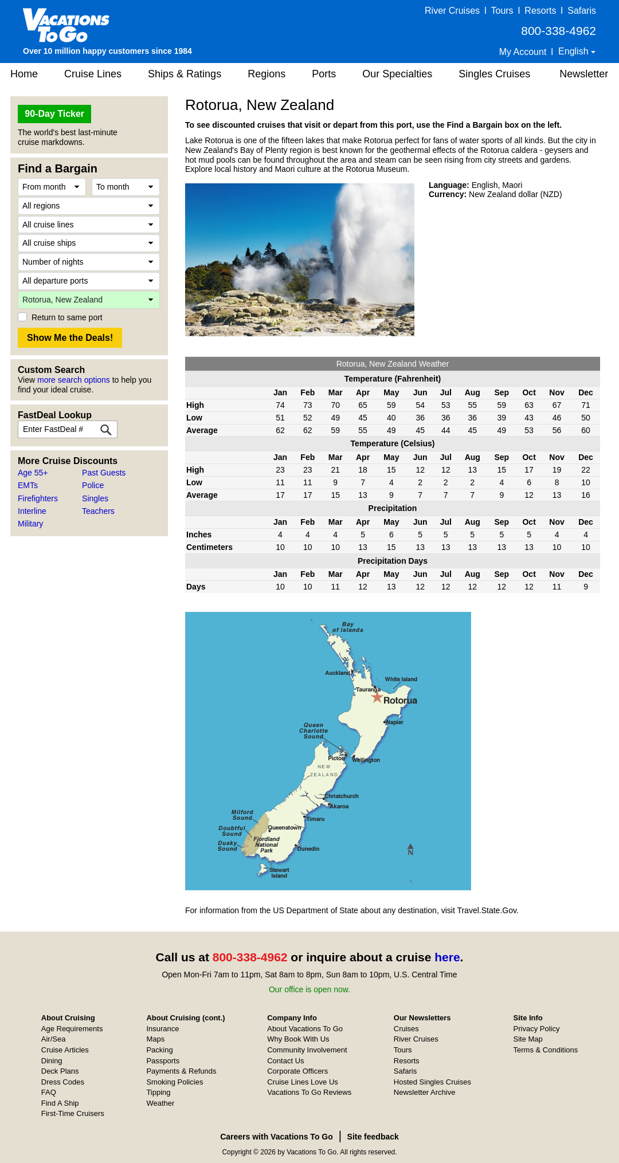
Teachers (98, 511)
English (574, 51)
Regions (266, 74)
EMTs (28, 485)
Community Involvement (307, 1050)
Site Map (528, 1039)
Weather (160, 1103)
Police (93, 485)
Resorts (540, 10)
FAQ (48, 1092)
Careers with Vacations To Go (276, 1136)
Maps (155, 1039)
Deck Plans (60, 1071)
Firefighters (38, 498)
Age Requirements (72, 1028)
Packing (159, 1050)
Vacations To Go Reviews (309, 1092)
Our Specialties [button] (397, 74)
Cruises (406, 1028)
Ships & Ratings (184, 74)
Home (24, 74)
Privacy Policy (537, 1028)
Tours (502, 10)
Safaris (581, 10)
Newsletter (583, 74)
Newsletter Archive (425, 1092)
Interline (32, 511)
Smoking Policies (174, 1082)
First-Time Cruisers (72, 1113)
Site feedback (373, 1136)
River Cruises (452, 10)
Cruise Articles (65, 1050)
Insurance (162, 1028)
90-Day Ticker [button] (54, 114)
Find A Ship (60, 1103)
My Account (523, 52)
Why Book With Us (298, 1039)
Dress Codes (62, 1082)
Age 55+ (33, 472)
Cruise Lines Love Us (302, 1082)
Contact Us (285, 1060)
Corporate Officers (297, 1071)
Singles (95, 498)
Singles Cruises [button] (494, 74)
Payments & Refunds (181, 1071)
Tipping (158, 1092)
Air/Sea (53, 1039)
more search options (73, 379)
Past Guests (104, 472)
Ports (324, 74)
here (447, 957)
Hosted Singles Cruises (432, 1082)
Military (30, 523)
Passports (162, 1060)
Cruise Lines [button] (93, 74)
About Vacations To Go (305, 1028)
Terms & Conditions (546, 1050)
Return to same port (67, 317)
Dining (51, 1060)
